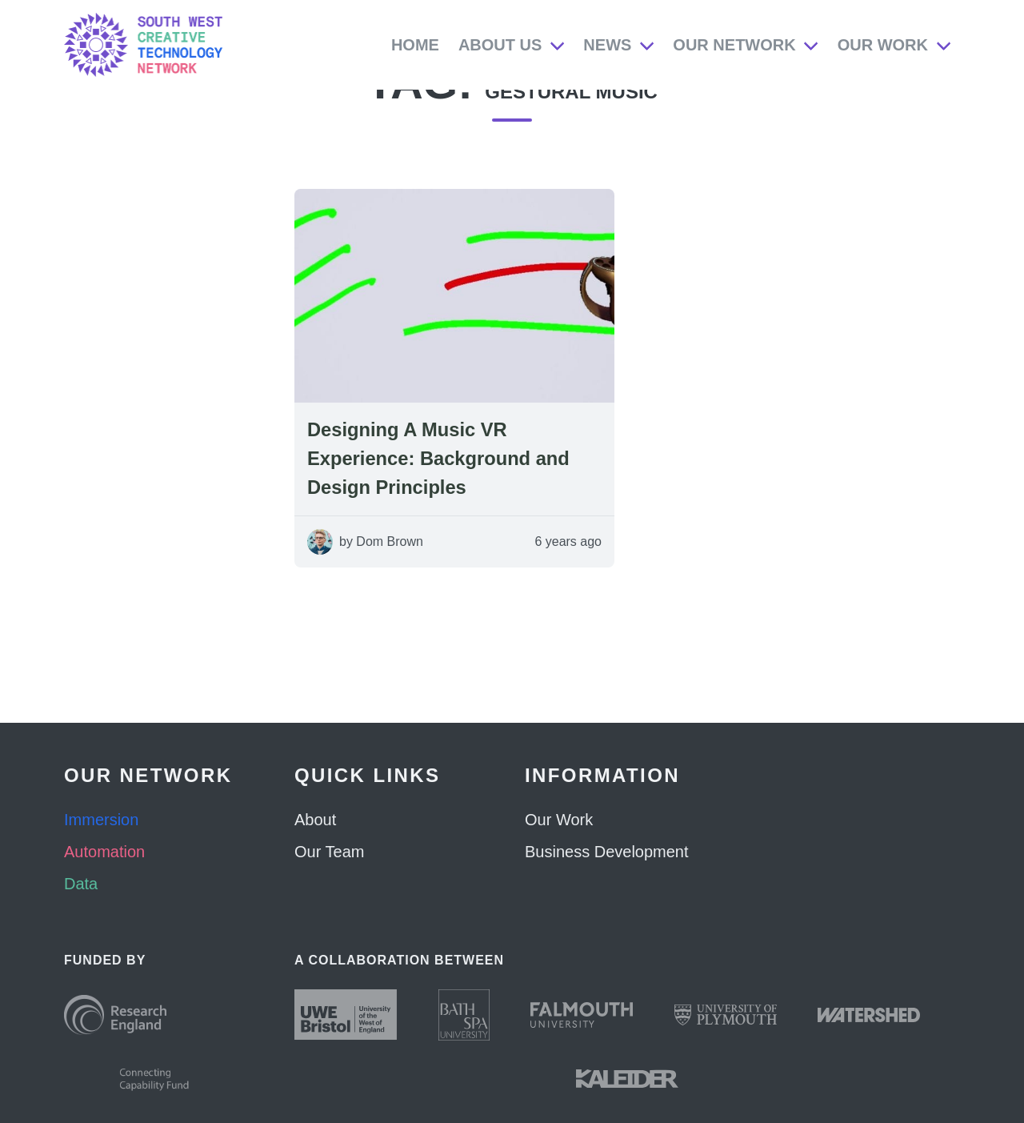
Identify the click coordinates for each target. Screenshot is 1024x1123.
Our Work (883, 45)
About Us (500, 45)
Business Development (607, 851)
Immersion (101, 819)
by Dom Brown (381, 574)
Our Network (734, 45)
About (315, 819)
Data (81, 883)
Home (415, 45)
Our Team (329, 851)
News (607, 45)
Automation (104, 851)
